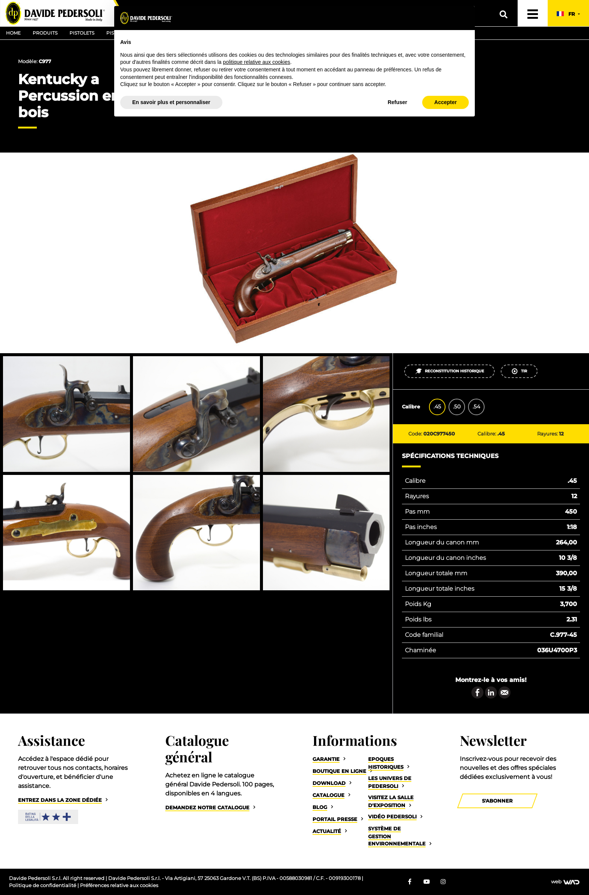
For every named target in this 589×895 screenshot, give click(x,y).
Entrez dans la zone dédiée (60, 800)
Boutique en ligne (339, 771)
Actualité (327, 831)
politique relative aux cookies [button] (256, 62)
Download (329, 783)
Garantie (326, 759)
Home (13, 33)
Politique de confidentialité (43, 885)
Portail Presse (335, 819)
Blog (320, 807)
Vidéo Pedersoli (392, 816)
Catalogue (328, 795)
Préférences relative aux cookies (119, 885)
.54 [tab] (476, 406)
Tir (519, 371)
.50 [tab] (457, 406)
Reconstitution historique (449, 371)
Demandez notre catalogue (207, 807)
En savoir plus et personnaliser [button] (171, 102)
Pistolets (81, 33)
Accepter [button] (445, 102)
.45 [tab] (437, 406)
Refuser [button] (397, 102)
